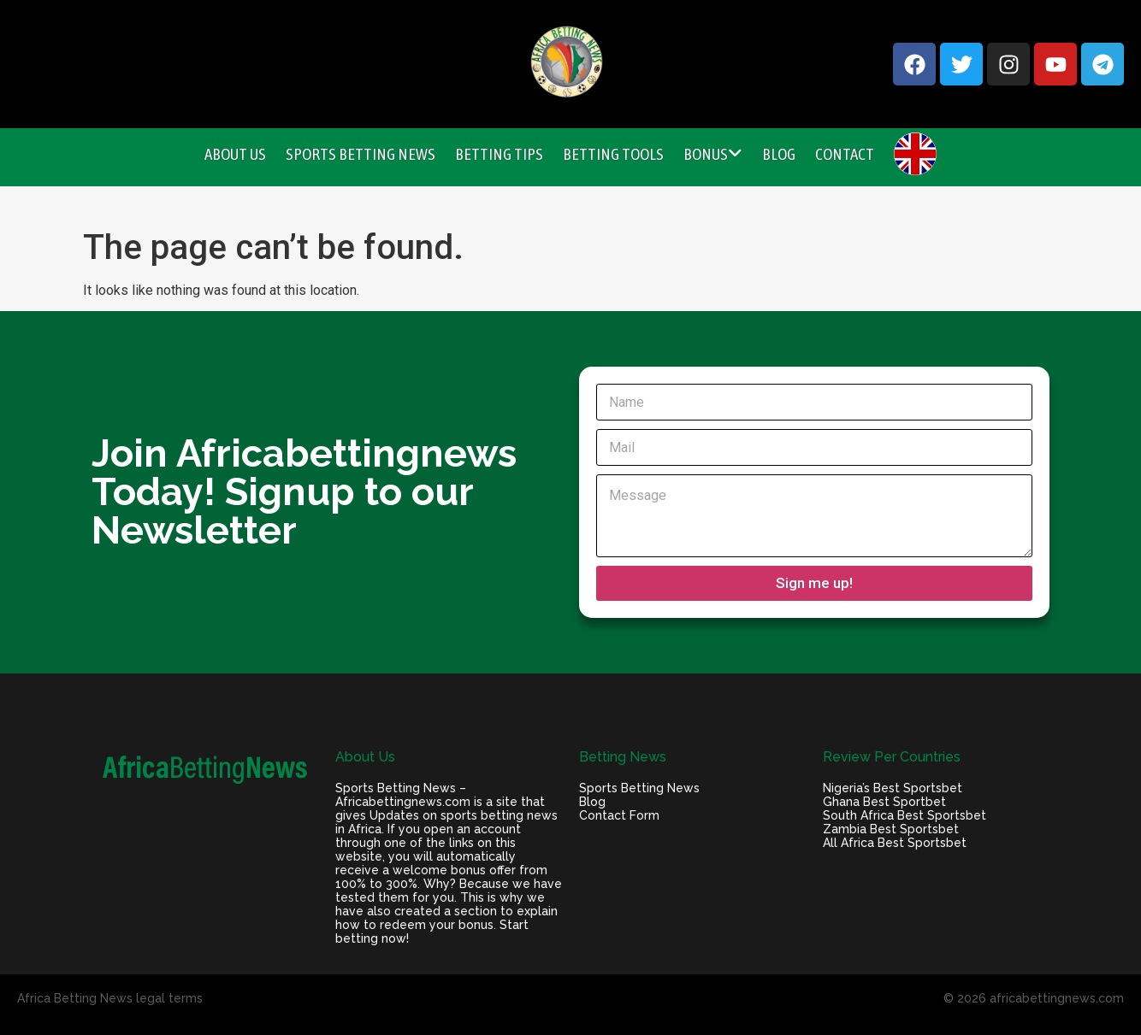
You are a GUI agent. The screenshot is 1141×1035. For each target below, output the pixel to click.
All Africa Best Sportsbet (895, 843)
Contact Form (619, 815)
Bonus (712, 153)
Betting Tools (613, 153)
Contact (844, 153)
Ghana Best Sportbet (884, 802)
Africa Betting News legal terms (110, 998)
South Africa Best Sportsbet (904, 815)
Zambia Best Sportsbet (891, 829)
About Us (235, 153)
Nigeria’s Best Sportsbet (892, 788)
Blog (778, 153)
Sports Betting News (360, 153)
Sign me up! (814, 582)
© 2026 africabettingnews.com (1033, 998)
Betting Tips (499, 153)
